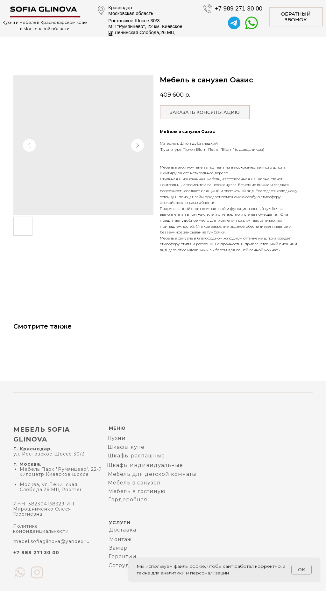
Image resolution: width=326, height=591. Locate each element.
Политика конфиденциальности (41, 528)
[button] (296, 16)
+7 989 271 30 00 (238, 8)
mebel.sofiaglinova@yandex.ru (51, 541)
